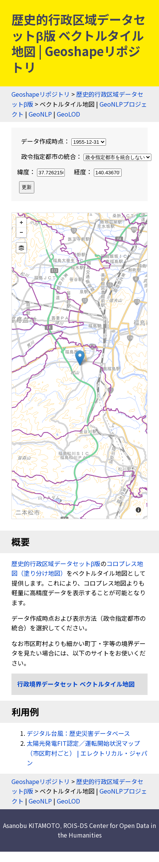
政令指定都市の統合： (86, 156)
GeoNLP (40, 114)
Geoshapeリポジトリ (40, 94)
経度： (98, 171)
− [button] (21, 232)
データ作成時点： (63, 141)
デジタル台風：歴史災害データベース (78, 733)
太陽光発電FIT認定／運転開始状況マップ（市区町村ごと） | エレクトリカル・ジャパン (87, 753)
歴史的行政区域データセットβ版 (55, 563)
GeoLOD (68, 114)
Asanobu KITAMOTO (31, 825)
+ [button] (21, 222)
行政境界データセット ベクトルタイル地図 (76, 683)
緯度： (41, 171)
